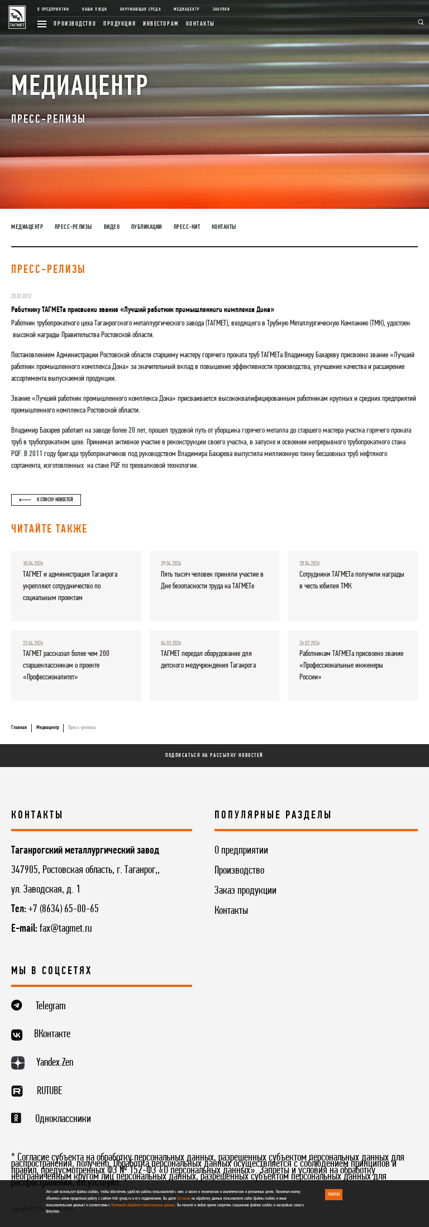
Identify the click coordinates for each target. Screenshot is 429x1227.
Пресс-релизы (73, 227)
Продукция (119, 24)
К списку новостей (46, 500)
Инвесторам (161, 24)
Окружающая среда (140, 9)
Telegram (51, 1006)
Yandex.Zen (54, 1062)
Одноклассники (63, 1119)
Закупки (221, 9)
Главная (19, 728)
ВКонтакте (52, 1034)
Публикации (146, 227)
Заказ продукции (245, 891)
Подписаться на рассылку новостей (214, 756)
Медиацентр (186, 9)
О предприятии (53, 9)
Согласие (183, 1198)
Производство (75, 24)
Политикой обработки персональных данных (143, 1205)
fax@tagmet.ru (66, 928)
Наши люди (94, 9)
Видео (112, 227)
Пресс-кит (187, 227)
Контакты (200, 24)
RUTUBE (49, 1091)
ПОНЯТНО (334, 1194)
